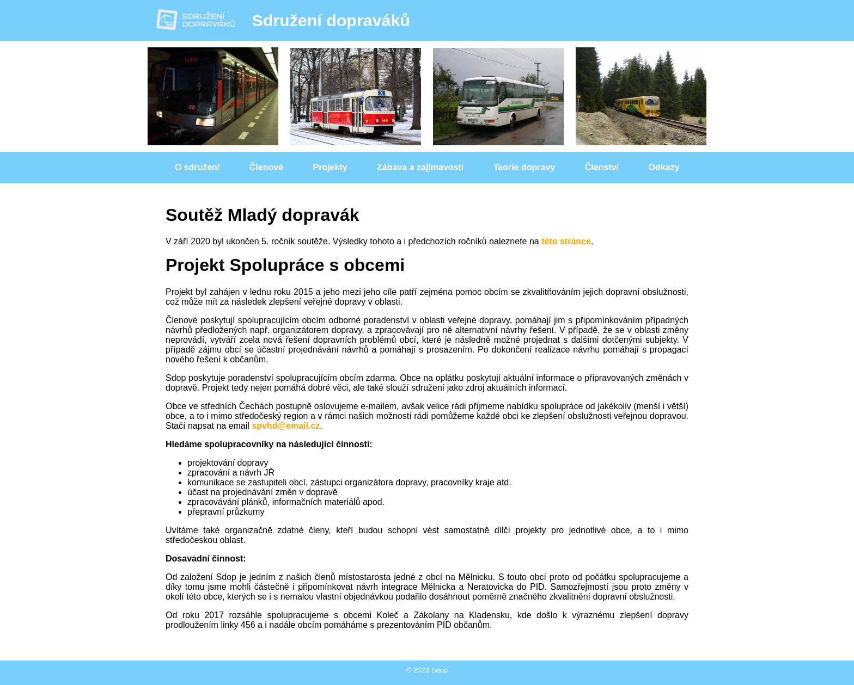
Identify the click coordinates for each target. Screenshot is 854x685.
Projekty (330, 167)
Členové (266, 167)
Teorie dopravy (524, 167)
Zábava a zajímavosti (420, 167)
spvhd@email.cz (286, 425)
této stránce (566, 241)
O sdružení (197, 167)
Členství (602, 167)
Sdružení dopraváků (282, 20)
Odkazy (663, 167)
